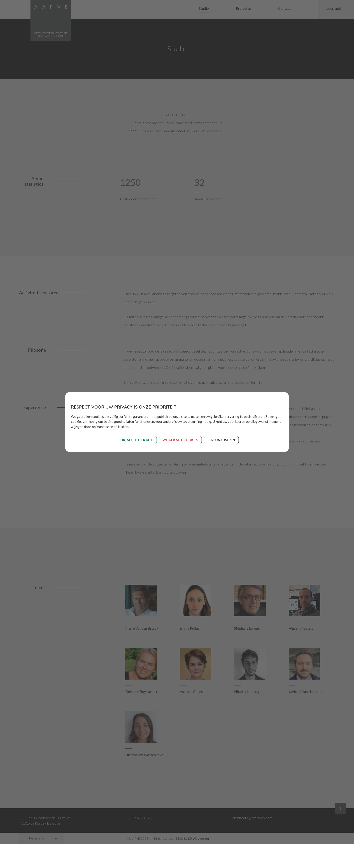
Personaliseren (221, 440)
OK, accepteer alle (136, 440)
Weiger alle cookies (180, 440)
